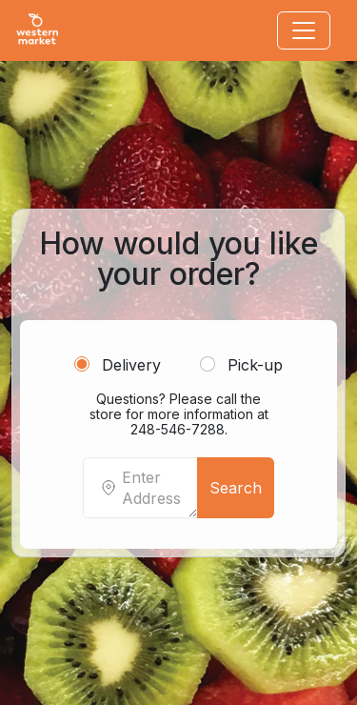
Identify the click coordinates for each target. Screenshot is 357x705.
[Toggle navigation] (303, 30)
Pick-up (241, 364)
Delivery (117, 364)
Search (235, 487)
